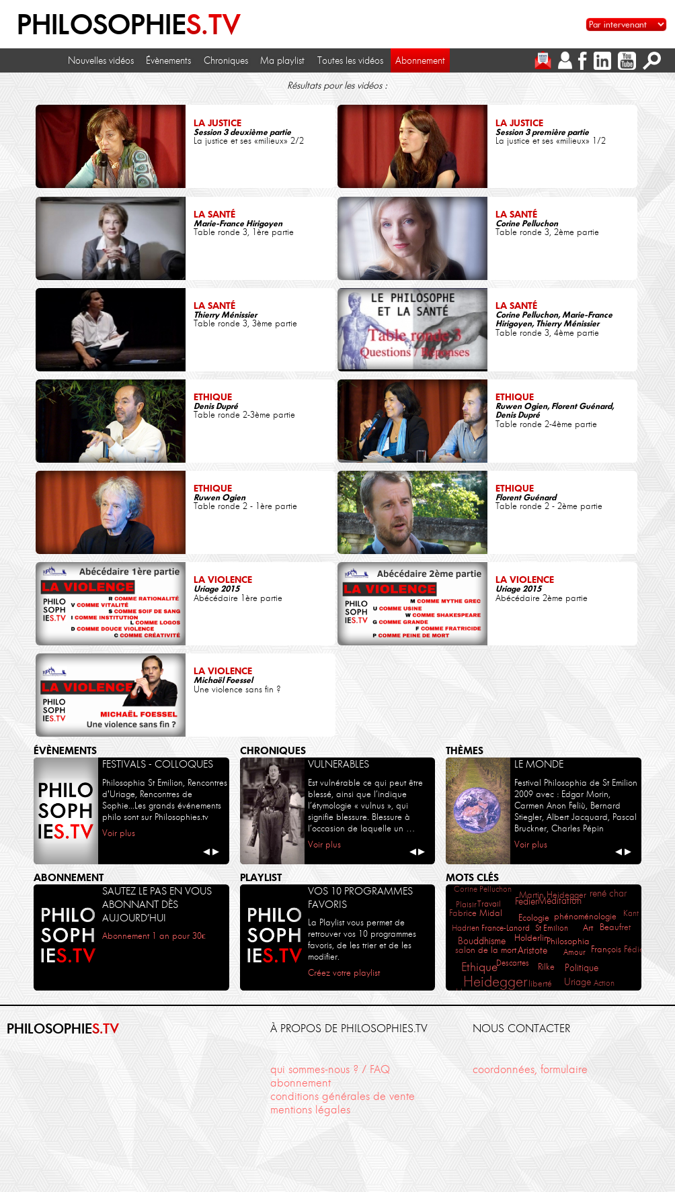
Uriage (577, 982)
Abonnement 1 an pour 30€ (154, 935)
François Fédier (618, 949)
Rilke (546, 967)
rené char (608, 893)
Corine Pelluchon (483, 889)
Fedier (526, 901)
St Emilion (551, 928)
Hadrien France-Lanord (491, 928)
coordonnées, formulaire (530, 1069)
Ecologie (534, 918)
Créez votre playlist (344, 973)
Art (588, 927)
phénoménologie (585, 916)
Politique (581, 968)
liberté (540, 983)
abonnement (300, 1082)
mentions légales (310, 1109)
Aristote (532, 950)
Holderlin (531, 938)
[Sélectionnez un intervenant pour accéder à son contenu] (626, 24)
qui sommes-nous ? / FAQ (330, 1069)
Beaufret (615, 926)
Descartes (512, 963)
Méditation (559, 901)
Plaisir (466, 904)
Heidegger (495, 981)
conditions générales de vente (342, 1096)
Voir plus (118, 833)
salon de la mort (485, 950)
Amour (574, 952)
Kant (631, 913)
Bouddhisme (481, 941)
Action (604, 983)
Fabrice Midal (475, 912)
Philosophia (568, 941)
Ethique (479, 967)
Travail (489, 904)
